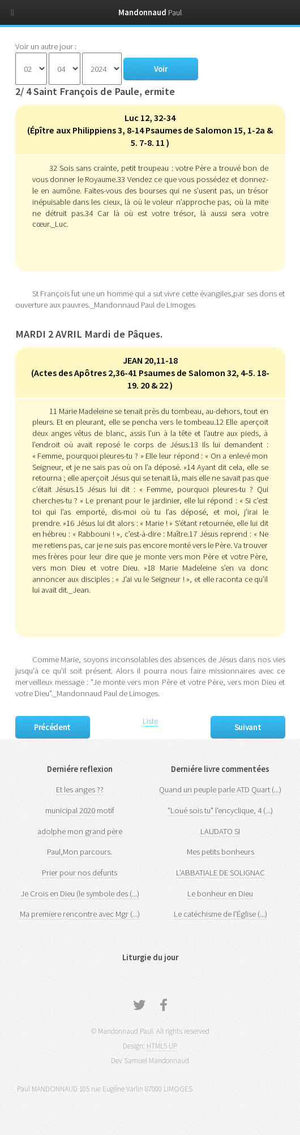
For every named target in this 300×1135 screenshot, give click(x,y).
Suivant (247, 727)
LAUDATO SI (220, 831)
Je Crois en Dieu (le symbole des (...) (79, 893)
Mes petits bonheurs (220, 852)
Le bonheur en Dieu (220, 893)
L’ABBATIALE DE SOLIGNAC (220, 873)
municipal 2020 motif (79, 810)
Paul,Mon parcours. (79, 852)
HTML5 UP (162, 1046)
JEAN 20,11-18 (150, 360)
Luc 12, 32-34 (150, 117)
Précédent (52, 727)
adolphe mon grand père (79, 831)
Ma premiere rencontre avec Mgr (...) (80, 914)
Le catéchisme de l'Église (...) (220, 914)
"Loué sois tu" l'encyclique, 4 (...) (220, 810)
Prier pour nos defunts (79, 873)
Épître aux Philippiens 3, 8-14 (87, 130)
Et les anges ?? (80, 789)
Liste (150, 721)
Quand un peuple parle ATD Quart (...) (220, 789)
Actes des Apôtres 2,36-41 (86, 372)
